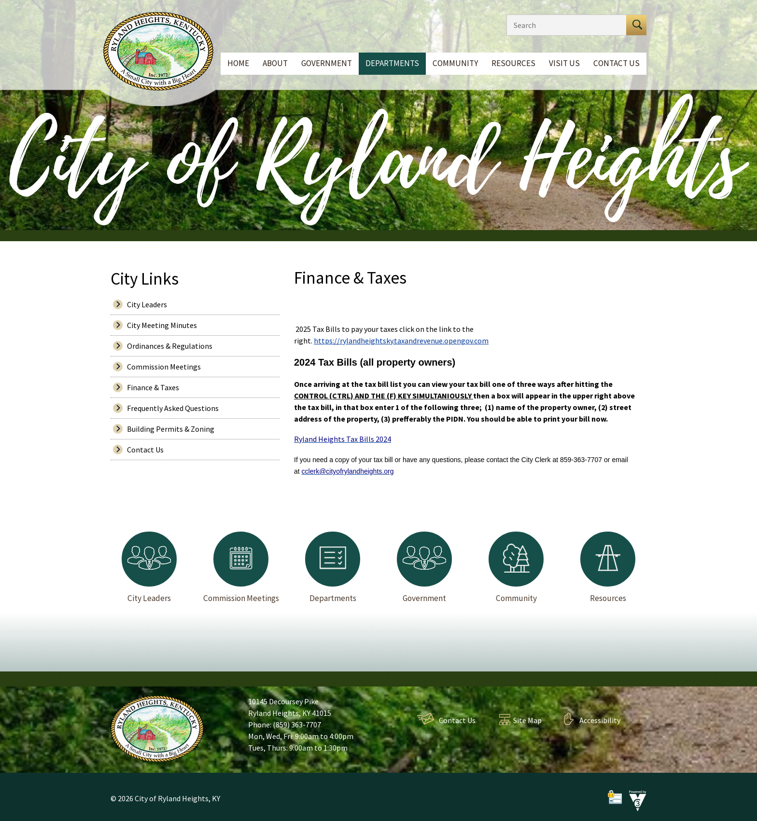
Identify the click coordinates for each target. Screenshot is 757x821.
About (275, 63)
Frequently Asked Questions (173, 408)
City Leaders (147, 304)
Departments (392, 63)
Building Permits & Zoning (170, 429)
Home (238, 63)
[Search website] (564, 25)
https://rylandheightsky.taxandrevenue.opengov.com (401, 340)
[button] (636, 25)
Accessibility (599, 720)
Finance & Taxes (153, 387)
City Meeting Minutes (162, 325)
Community (455, 63)
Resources (513, 63)
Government (326, 63)
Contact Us (616, 63)
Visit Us (564, 63)
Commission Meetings (164, 366)
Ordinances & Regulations (169, 346)
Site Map (527, 720)
